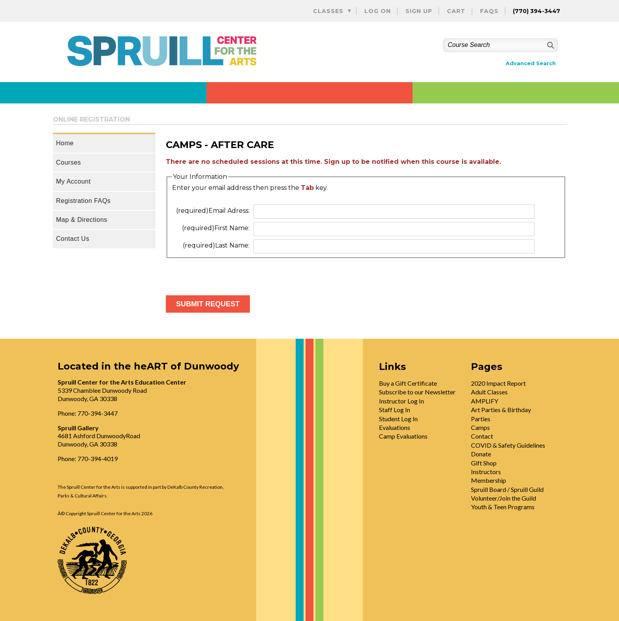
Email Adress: (212, 210)
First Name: (215, 228)
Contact (482, 436)
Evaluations (394, 427)
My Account (73, 181)
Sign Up (418, 11)
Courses (68, 162)
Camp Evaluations (403, 436)
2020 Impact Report (498, 383)
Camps (480, 427)
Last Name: (216, 245)
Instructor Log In (401, 401)
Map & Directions (81, 219)
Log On (377, 11)
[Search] (550, 45)
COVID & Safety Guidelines (508, 445)
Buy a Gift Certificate (408, 383)
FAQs (489, 11)
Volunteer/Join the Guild (503, 498)
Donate (481, 454)
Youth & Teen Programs (503, 506)
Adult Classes (489, 392)
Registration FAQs (83, 200)
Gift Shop (484, 463)
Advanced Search (531, 63)
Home (65, 143)
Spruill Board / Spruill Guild (507, 489)
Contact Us (72, 238)
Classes (328, 11)
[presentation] (226, 273)
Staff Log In (394, 409)
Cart (456, 11)
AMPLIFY (484, 401)
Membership (488, 480)
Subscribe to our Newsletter (417, 392)
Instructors (486, 471)
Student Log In (398, 418)
